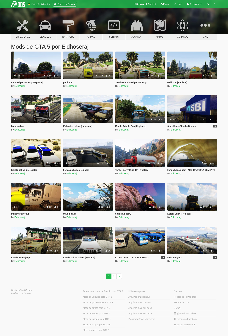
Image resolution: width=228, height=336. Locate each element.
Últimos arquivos (136, 291)
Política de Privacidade (185, 297)
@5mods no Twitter (185, 313)
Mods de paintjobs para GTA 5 (98, 302)
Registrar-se (194, 4)
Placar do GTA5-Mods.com (141, 319)
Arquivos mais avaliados (140, 313)
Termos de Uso (181, 302)
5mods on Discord (184, 324)
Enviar (165, 4)
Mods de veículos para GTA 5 (97, 297)
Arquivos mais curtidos (139, 302)
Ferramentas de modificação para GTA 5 (103, 291)
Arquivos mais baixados (140, 308)
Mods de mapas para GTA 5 (97, 324)
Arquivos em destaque (139, 297)
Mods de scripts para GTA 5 (96, 313)
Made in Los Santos (21, 293)
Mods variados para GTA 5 (96, 330)
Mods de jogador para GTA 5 (97, 319)
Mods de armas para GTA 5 (96, 308)
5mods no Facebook (185, 319)
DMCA (177, 308)
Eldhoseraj (19, 86)
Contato (178, 291)
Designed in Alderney (21, 290)
